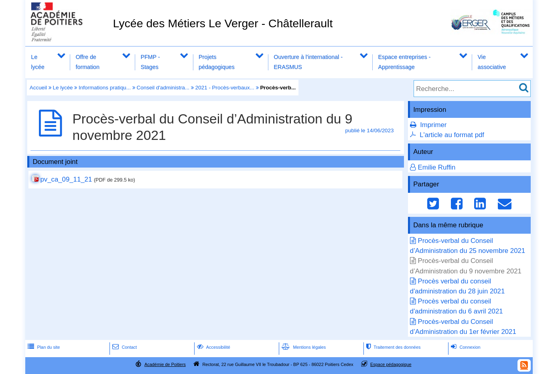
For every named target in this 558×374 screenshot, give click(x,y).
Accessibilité (212, 347)
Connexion (464, 347)
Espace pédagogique (391, 364)
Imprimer (433, 125)
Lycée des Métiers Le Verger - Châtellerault (223, 23)
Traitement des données (392, 347)
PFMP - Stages (150, 62)
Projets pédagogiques (217, 62)
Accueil (38, 88)
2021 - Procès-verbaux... (224, 88)
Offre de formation (87, 62)
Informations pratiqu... (105, 88)
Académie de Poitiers (165, 364)
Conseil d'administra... (163, 88)
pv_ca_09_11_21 (66, 179)
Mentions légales (303, 347)
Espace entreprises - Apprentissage (404, 62)
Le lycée (37, 62)
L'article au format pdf (452, 135)
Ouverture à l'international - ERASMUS (308, 62)
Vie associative (492, 62)
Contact (124, 347)
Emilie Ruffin (436, 167)
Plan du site (43, 347)
